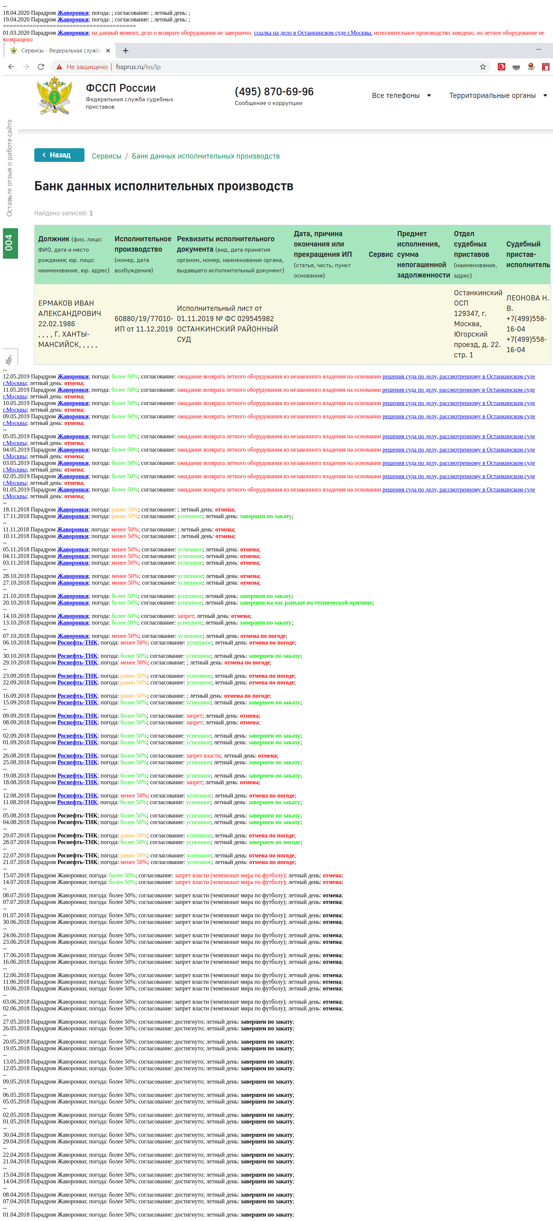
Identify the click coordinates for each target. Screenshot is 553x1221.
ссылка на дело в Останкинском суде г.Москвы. (313, 33)
